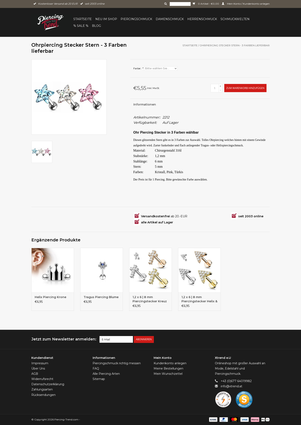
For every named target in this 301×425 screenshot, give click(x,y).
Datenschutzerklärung (47, 384)
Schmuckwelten (235, 19)
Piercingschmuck (136, 19)
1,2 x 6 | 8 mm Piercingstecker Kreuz (150, 299)
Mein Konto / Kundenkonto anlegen (246, 3)
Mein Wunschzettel (168, 374)
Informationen (144, 104)
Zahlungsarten (42, 389)
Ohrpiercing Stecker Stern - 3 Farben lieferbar (235, 45)
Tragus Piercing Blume (101, 297)
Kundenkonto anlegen (170, 363)
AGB (34, 374)
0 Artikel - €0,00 (206, 3)
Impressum (39, 363)
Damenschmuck (170, 19)
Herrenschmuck (202, 19)
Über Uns (38, 368)
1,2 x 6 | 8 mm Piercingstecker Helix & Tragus (199, 299)
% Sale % (80, 26)
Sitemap (99, 379)
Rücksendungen (43, 395)
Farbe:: (138, 68)
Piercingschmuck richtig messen (117, 363)
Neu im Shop (106, 19)
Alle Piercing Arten (106, 374)
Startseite (82, 19)
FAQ (96, 368)
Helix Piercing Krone (50, 297)
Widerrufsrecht (42, 379)
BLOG (96, 26)
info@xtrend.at (231, 386)
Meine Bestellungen (168, 368)
